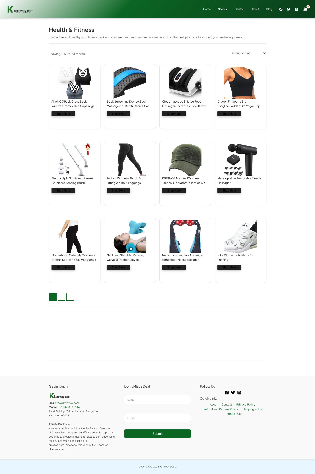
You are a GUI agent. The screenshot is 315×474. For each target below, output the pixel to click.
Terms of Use (234, 414)
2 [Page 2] (62, 297)
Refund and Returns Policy (221, 409)
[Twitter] (288, 9)
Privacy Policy (244, 404)
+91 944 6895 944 (69, 407)
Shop (227, 9)
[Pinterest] (296, 9)
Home (215, 9)
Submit (157, 434)
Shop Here (63, 114)
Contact (244, 9)
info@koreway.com (67, 402)
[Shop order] (247, 53)
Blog (270, 9)
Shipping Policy (252, 409)
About (258, 9)
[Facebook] (281, 9)
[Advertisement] (157, 333)
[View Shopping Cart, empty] (305, 9)
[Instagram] (239, 393)
